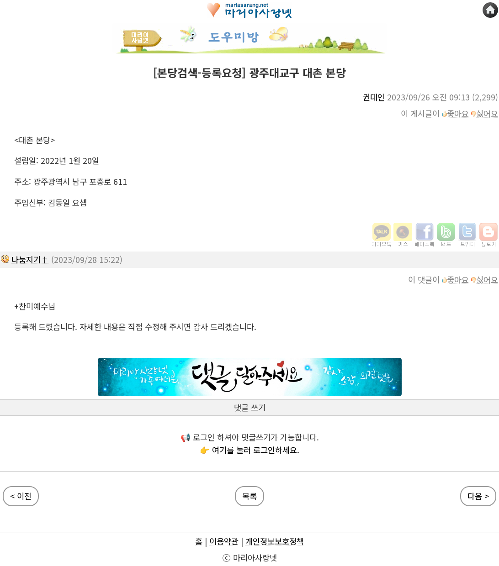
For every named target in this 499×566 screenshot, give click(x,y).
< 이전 (21, 496)
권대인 (374, 97)
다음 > (478, 496)
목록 (249, 496)
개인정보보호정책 (274, 541)
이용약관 (224, 541)
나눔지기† (30, 259)
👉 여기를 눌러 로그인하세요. (249, 450)
